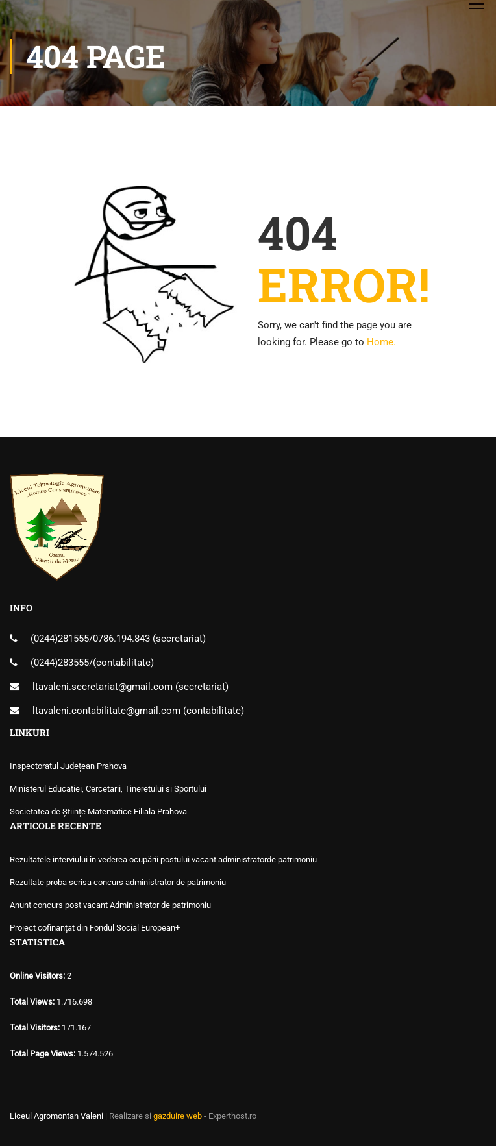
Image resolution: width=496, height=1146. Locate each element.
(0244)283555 (60, 662)
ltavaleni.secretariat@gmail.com (102, 686)
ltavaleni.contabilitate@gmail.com (106, 710)
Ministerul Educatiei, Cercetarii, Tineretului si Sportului (108, 789)
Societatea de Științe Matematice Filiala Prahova (98, 811)
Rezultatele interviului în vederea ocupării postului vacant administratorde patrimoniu (163, 859)
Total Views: (33, 1001)
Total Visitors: (36, 1027)
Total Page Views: (43, 1053)
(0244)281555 (60, 638)
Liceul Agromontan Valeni (56, 1116)
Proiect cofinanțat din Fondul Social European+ (95, 928)
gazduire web (177, 1116)
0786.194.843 (123, 638)
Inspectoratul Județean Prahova (68, 766)
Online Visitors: (38, 976)
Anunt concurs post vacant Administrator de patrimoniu (110, 905)
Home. (381, 342)
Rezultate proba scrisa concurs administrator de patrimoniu (118, 882)
